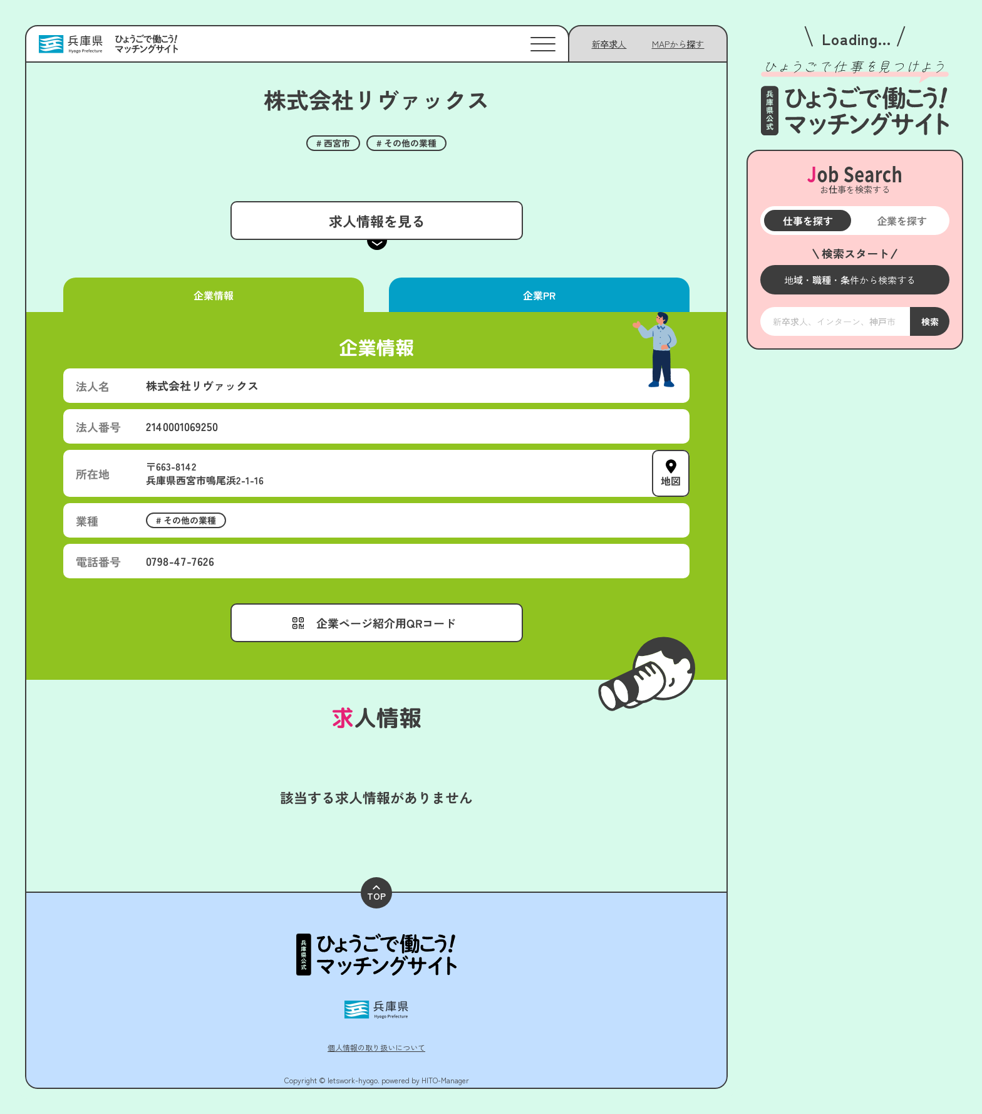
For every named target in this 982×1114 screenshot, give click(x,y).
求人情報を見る (376, 221)
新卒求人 (609, 43)
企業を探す (902, 220)
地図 (671, 480)
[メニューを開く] (854, 279)
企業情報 (214, 295)
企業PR (539, 295)
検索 (929, 321)
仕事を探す (807, 220)
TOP (376, 893)
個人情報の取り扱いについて (376, 1047)
